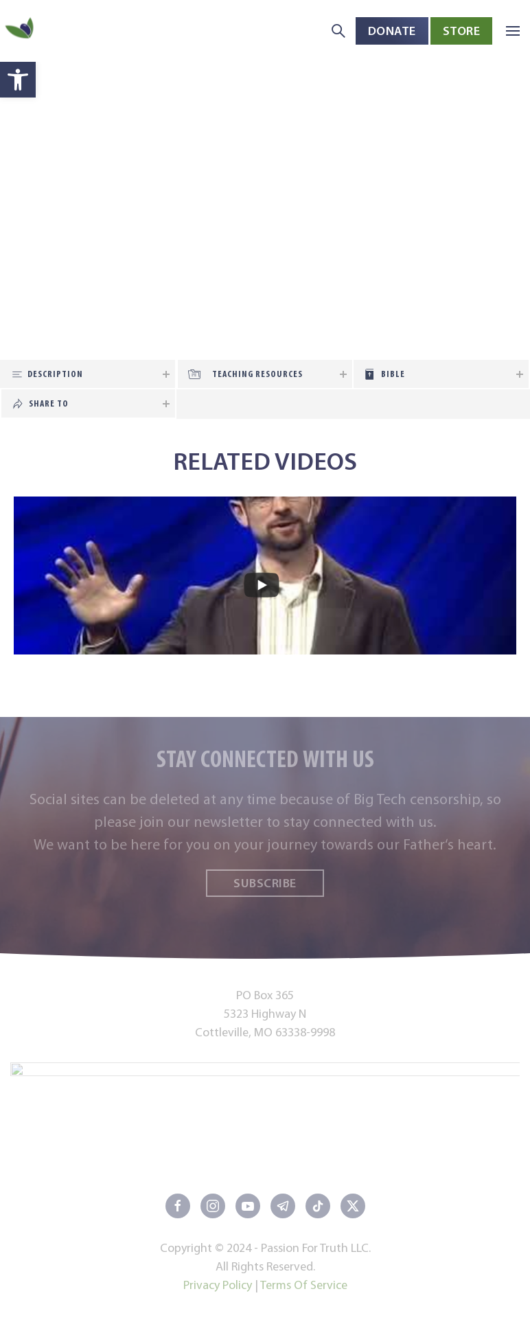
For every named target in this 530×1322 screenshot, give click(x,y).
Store (462, 30)
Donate (392, 30)
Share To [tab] (49, 403)
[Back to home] (20, 31)
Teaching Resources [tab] (257, 374)
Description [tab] (55, 374)
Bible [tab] (393, 374)
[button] (18, 80)
